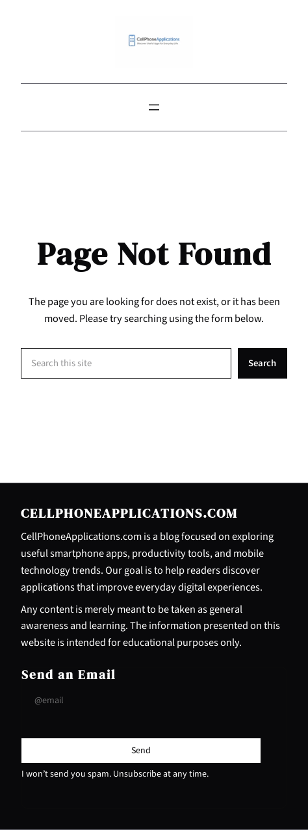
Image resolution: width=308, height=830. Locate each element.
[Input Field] (141, 700)
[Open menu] (154, 107)
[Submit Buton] (141, 750)
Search (262, 363)
